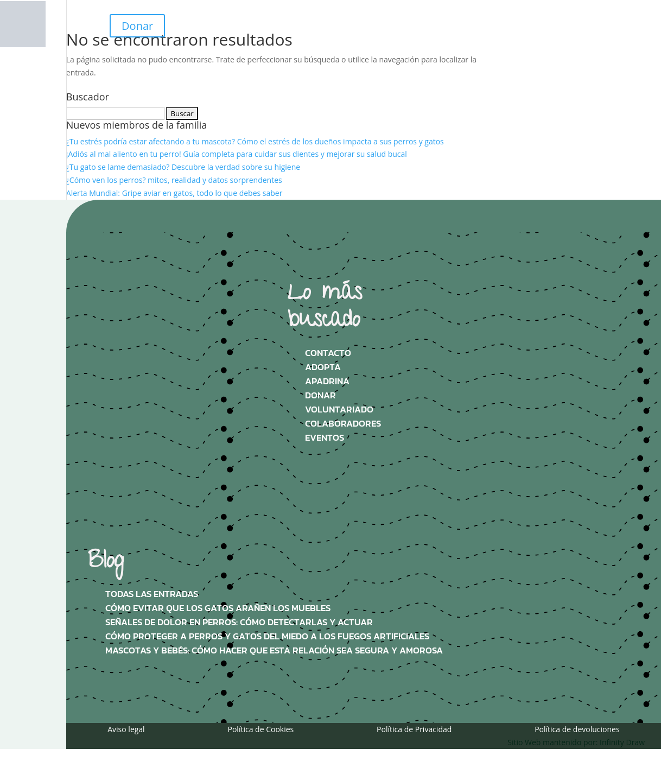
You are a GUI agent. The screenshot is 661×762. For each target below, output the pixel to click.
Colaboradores (343, 423)
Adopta (323, 367)
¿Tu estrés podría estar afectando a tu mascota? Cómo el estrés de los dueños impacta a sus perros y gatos (255, 141)
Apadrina (327, 381)
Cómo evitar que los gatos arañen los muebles (217, 608)
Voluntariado (339, 409)
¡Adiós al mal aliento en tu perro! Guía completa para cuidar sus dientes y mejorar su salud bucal (236, 154)
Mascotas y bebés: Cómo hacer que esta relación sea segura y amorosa (274, 650)
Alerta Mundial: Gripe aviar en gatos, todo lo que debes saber (174, 193)
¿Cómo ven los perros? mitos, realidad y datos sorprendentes (174, 180)
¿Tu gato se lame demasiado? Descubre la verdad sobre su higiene (183, 167)
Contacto (328, 353)
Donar (137, 25)
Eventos (324, 437)
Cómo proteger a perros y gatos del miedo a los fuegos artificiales (267, 636)
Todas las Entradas (151, 594)
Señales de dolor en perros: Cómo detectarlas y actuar (239, 622)
